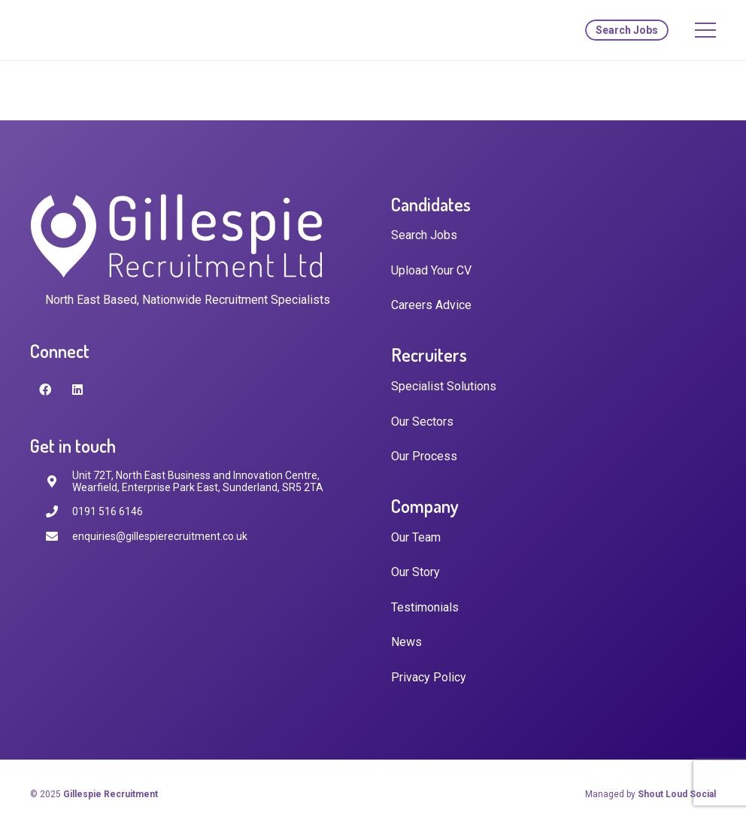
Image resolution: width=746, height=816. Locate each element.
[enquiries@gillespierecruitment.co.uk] (58, 536)
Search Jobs (424, 235)
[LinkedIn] (77, 390)
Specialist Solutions (443, 386)
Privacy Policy (428, 677)
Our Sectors (422, 421)
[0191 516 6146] (58, 511)
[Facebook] (45, 390)
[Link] (96, 30)
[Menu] (705, 30)
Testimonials (425, 607)
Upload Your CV (431, 270)
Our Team (416, 537)
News (406, 642)
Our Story (415, 572)
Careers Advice (431, 305)
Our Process (424, 456)
